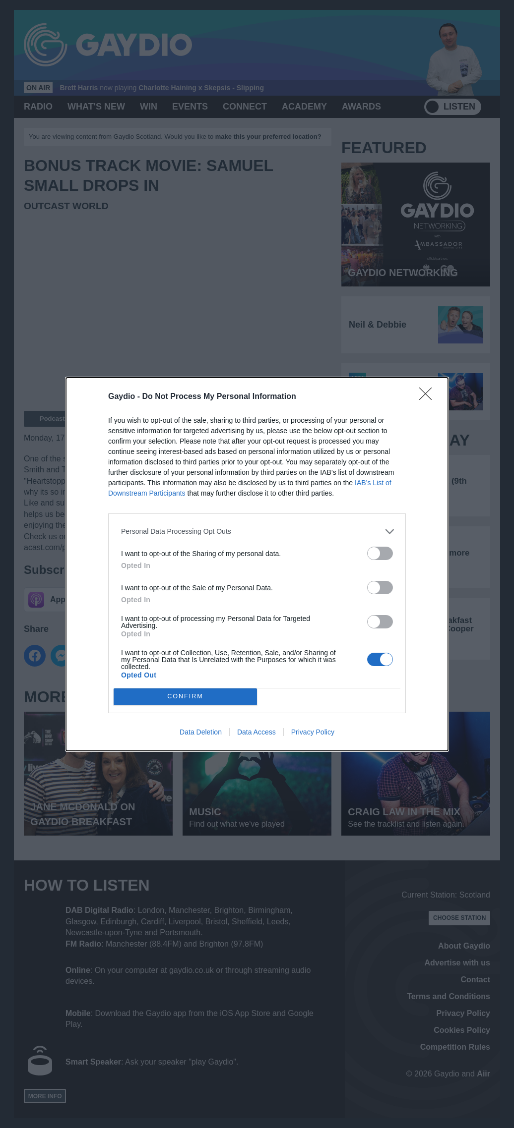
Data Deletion (201, 732)
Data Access (256, 732)
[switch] (380, 553)
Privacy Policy (312, 732)
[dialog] (257, 564)
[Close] (428, 397)
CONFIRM (185, 696)
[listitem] (257, 531)
